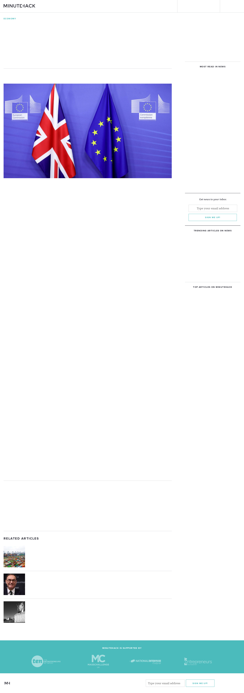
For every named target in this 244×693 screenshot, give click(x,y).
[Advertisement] (88, 506)
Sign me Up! (200, 683)
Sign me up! (212, 217)
